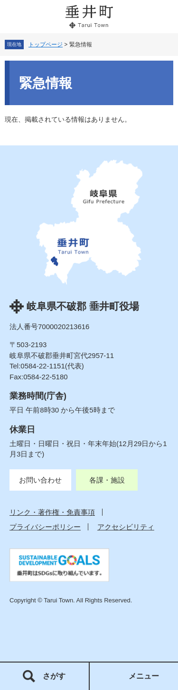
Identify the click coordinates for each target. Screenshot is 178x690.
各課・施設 (107, 480)
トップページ (45, 44)
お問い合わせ (40, 480)
